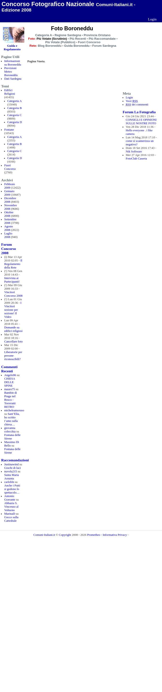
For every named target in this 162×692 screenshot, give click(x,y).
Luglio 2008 (8, 235)
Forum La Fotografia (139, 112)
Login (152, 19)
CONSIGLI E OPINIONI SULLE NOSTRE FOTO (141, 121)
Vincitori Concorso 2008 (13, 294)
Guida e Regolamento (12, 47)
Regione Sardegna (68, 35)
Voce (132, 101)
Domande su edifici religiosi (13, 329)
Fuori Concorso (10, 167)
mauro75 (9, 389)
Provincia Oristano (97, 35)
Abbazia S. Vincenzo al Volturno (11, 507)
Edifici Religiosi (9, 92)
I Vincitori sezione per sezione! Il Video (12, 310)
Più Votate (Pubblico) (60, 42)
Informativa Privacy (115, 534)
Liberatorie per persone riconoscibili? (13, 355)
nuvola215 (10, 471)
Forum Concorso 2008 (8, 248)
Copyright (65, 534)
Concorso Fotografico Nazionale (47, 4)
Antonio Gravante (9, 497)
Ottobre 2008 (8, 214)
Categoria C (14, 115)
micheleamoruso (14, 410)
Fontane (9, 129)
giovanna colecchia (10, 429)
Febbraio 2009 (9, 186)
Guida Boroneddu (76, 45)
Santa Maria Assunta (11, 476)
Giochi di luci (12, 468)
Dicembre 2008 (10, 200)
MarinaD (9, 513)
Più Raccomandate (102, 38)
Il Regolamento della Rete (13, 264)
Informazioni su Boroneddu (12, 62)
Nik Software (134, 151)
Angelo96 (10, 375)
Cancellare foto (13, 341)
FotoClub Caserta (136, 158)
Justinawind (11, 464)
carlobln (9, 482)
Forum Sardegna (104, 45)
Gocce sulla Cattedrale (11, 519)
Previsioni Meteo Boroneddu (11, 71)
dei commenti (137, 104)
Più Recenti (78, 38)
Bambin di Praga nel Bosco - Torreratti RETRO (10, 399)
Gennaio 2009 (9, 193)
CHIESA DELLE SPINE (9, 382)
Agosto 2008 (8, 228)
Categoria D (14, 122)
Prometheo (93, 534)
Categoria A (14, 101)
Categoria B (14, 108)
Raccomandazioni (15, 460)
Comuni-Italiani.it (44, 534)
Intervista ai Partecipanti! (12, 279)
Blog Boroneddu (49, 45)
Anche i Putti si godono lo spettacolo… (12, 489)
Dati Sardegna (12, 78)
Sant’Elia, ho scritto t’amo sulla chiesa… (12, 419)
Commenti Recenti (9, 369)
